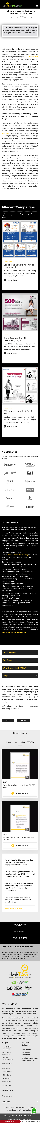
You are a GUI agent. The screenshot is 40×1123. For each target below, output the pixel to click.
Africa (11, 1107)
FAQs (5, 676)
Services (6, 1101)
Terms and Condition (15, 1119)
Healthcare (8, 261)
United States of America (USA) (20, 1110)
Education (21, 16)
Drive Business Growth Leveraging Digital (15, 339)
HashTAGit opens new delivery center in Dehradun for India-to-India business (18, 899)
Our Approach (9, 652)
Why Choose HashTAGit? (14, 668)
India (6, 1107)
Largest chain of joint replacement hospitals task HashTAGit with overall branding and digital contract (20, 874)
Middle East (20, 1107)
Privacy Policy (27, 1119)
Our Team (7, 660)
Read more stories (13, 908)
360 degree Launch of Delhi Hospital (18, 412)
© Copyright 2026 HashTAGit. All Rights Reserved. (20, 1116)
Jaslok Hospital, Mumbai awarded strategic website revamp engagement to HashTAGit (19, 862)
